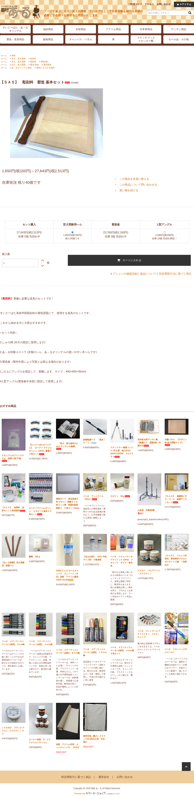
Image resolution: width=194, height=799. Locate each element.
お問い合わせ (164, 4)
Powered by (97, 793)
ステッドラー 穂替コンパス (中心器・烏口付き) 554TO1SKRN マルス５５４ (121, 452)
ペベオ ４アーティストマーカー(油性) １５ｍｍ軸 (95, 652)
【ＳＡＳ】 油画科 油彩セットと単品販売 (13, 509)
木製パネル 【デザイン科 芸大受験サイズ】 (176, 442)
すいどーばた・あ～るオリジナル (15, 29)
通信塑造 (47, 65)
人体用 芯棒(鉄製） (146, 512)
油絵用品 (48, 29)
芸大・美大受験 (18, 58)
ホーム (4, 55)
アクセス (149, 4)
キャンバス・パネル (80, 39)
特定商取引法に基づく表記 (175, 273)
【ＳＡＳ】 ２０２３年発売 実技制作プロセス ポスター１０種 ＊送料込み (176, 560)
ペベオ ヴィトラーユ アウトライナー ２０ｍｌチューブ (148, 634)
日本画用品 (146, 29)
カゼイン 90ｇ (120, 496)
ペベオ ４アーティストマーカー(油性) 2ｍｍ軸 (13, 643)
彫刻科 (33, 58)
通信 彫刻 (34, 65)
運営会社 (103, 777)
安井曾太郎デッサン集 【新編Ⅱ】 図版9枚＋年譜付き (149, 442)
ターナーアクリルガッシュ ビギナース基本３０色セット (40, 511)
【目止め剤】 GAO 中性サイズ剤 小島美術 (95, 558)
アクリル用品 (113, 29)
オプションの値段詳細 (123, 273)
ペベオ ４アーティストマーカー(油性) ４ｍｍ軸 (40, 643)
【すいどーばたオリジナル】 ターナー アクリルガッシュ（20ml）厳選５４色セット (40, 449)
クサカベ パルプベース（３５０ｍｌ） (148, 572)
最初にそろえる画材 (45, 68)
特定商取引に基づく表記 (76, 777)
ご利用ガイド (135, 4)
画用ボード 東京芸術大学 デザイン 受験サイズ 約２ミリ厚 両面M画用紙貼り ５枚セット (67, 503)
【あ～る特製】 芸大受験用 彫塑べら (13, 564)
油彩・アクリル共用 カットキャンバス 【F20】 (68, 746)
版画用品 (48, 39)
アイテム (183, 4)
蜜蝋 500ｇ (34, 556)
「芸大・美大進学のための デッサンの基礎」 (67, 446)
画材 (13, 55)
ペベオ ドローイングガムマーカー (176, 650)
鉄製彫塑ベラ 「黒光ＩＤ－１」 (94, 441)
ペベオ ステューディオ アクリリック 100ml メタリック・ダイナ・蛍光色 (121, 561)
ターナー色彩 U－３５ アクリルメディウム (41, 741)
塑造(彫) (44, 61)
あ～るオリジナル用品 (21, 68)
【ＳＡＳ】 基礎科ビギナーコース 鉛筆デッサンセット (176, 499)
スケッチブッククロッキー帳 (146, 39)
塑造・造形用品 (15, 39)
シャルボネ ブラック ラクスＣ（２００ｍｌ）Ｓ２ (13, 731)
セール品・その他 (179, 39)
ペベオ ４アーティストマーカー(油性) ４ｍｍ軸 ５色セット (122, 650)
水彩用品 (81, 29)
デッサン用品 (178, 29)
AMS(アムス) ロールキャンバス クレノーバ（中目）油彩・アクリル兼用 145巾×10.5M (68, 575)
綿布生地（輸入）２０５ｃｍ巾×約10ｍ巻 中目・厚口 (95, 739)
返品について (148, 273)
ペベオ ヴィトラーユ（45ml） (93, 497)
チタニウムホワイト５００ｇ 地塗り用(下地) (13, 458)
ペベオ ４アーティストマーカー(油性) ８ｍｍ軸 (68, 651)
